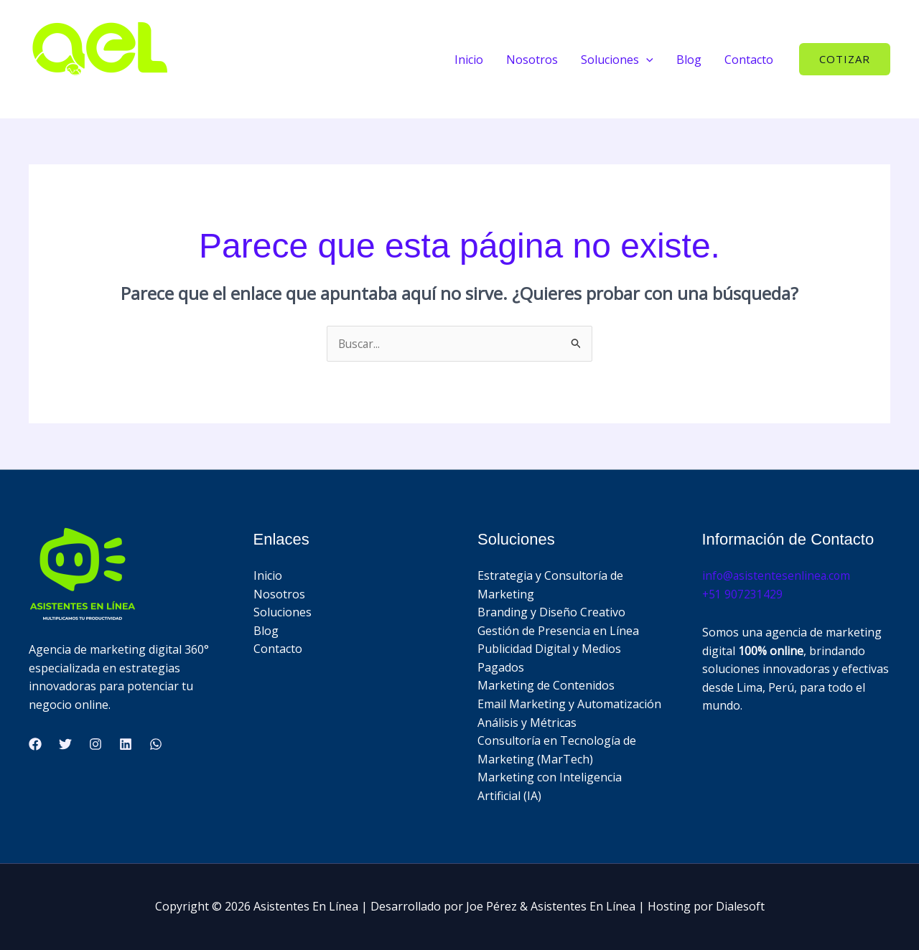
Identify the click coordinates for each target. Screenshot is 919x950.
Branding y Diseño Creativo (551, 613)
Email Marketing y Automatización (569, 704)
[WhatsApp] (155, 744)
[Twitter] (65, 744)
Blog (688, 59)
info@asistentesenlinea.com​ (777, 576)
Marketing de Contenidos (546, 686)
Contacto (748, 59)
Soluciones (282, 613)
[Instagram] (95, 744)
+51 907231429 (742, 594)
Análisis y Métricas (527, 722)
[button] (646, 59)
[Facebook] (35, 744)
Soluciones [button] (617, 59)
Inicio (468, 59)
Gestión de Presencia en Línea (558, 631)
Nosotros (532, 59)
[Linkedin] (125, 744)
